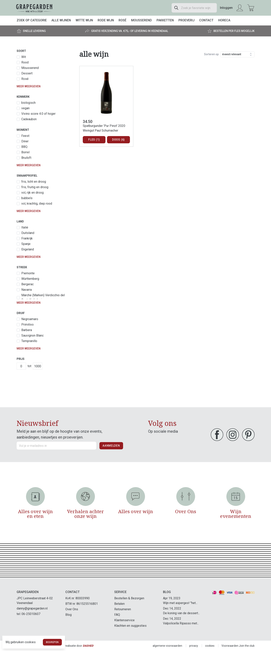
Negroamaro (29, 319)
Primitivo (27, 324)
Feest (25, 136)
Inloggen (226, 8)
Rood (25, 62)
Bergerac (27, 284)
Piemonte (28, 273)
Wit (23, 57)
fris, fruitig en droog (34, 187)
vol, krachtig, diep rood (36, 203)
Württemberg (30, 279)
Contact (206, 20)
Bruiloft (26, 158)
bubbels (26, 198)
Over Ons (71, 609)
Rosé (122, 20)
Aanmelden (111, 445)
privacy (193, 645)
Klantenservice (124, 620)
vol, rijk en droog (32, 192)
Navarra (26, 290)
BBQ (24, 147)
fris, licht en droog (33, 181)
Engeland (27, 249)
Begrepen (52, 642)
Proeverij (186, 20)
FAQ (117, 615)
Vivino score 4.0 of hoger (38, 114)
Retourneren (122, 609)
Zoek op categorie (32, 20)
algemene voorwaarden (167, 645)
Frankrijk (27, 238)
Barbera (26, 330)
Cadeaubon (29, 119)
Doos (118, 140)
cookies (209, 645)
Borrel (25, 152)
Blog (68, 615)
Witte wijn (84, 20)
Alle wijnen (61, 20)
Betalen (119, 604)
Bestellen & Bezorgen (129, 598)
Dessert (26, 73)
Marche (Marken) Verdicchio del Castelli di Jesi (43, 297)
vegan (25, 108)
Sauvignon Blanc (32, 335)
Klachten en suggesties (130, 626)
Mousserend (141, 20)
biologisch (28, 103)
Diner (25, 141)
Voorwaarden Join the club (238, 645)
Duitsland (27, 233)
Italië (24, 227)
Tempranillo (29, 341)
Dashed (88, 645)
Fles (94, 140)
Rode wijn (106, 20)
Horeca (224, 20)
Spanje (26, 244)
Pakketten (165, 20)
